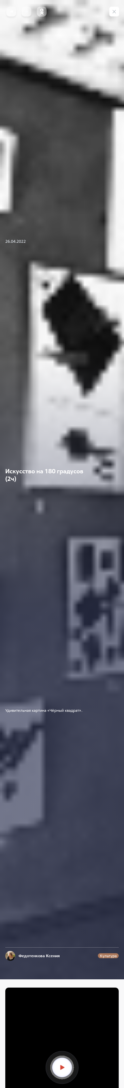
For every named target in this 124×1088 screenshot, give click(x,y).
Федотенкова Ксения (39, 956)
